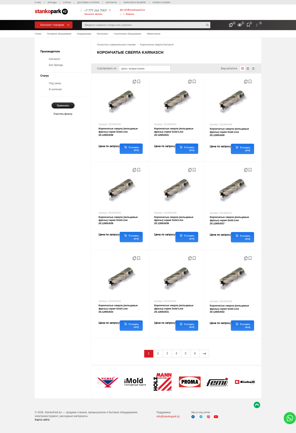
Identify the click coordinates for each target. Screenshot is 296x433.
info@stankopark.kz (134, 9)
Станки (38, 33)
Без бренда (56, 64)
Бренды (52, 2)
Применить (63, 105)
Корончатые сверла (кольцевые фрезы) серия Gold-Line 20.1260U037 (229, 220)
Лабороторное (153, 33)
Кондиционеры (84, 33)
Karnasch (54, 58)
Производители (50, 51)
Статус (44, 75)
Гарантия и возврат (134, 2)
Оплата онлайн (161, 2)
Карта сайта (42, 419)
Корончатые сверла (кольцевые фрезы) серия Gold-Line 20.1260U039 (118, 220)
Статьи (67, 2)
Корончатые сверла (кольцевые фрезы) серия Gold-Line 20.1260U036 (118, 131)
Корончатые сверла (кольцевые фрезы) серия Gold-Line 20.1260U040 (229, 132)
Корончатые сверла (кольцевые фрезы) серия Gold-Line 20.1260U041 (173, 131)
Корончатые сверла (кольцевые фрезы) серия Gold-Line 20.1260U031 (173, 308)
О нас (38, 2)
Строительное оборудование (127, 33)
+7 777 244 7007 (95, 10)
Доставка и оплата (88, 2)
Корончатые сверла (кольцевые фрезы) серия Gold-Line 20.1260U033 (118, 308)
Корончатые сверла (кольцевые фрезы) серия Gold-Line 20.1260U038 (173, 220)
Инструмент (102, 33)
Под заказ (55, 83)
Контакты (111, 2)
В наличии (55, 89)
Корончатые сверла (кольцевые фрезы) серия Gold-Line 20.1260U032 (229, 308)
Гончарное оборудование (59, 33)
